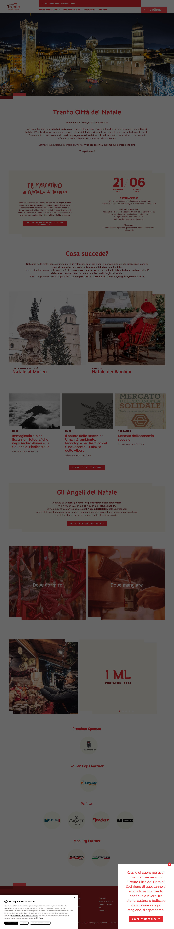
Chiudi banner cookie (74, 898)
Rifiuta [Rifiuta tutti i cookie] (24, 923)
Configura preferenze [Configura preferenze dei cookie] (40, 923)
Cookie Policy (38, 918)
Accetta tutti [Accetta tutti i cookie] (11, 923)
